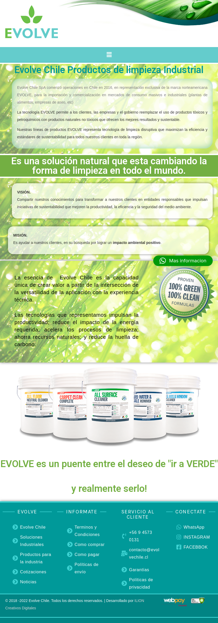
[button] (109, 55)
